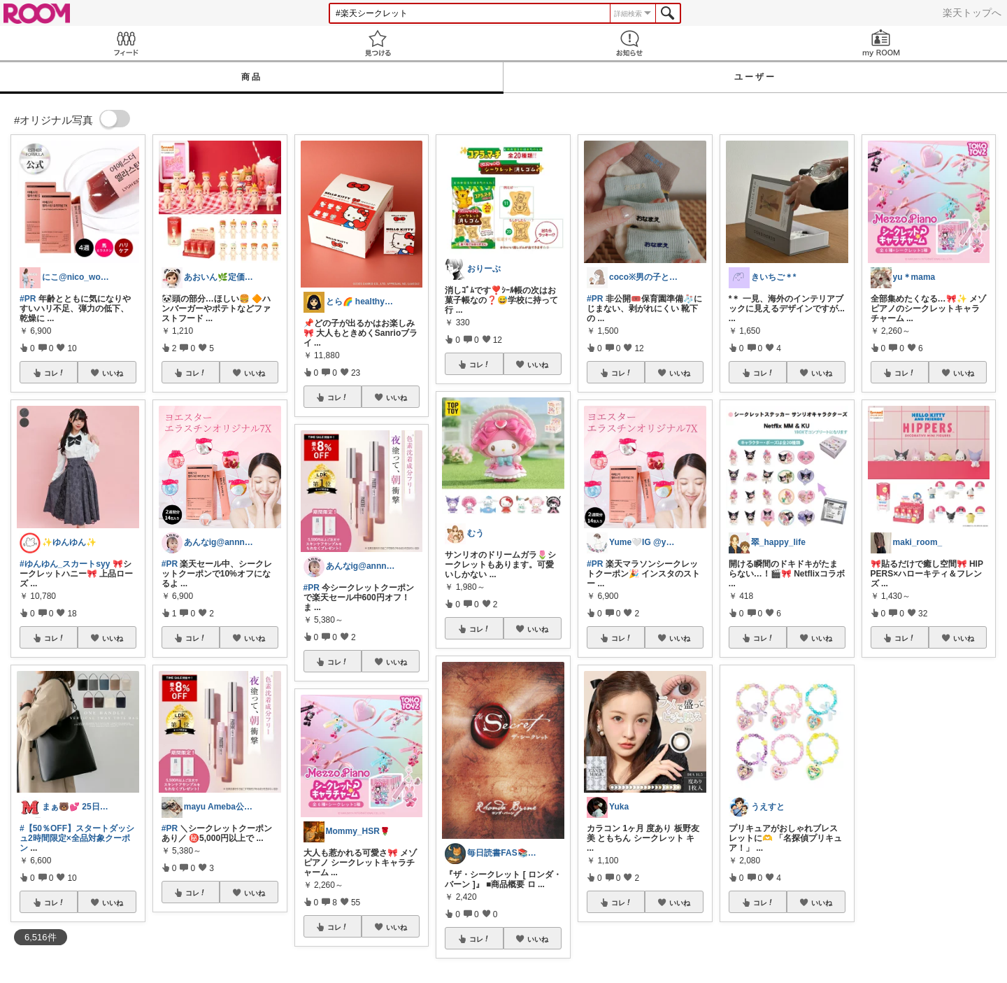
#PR (28, 299)
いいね (112, 372)
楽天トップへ (972, 12)
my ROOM (881, 43)
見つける (377, 43)
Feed (126, 43)
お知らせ (629, 43)
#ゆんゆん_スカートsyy (65, 564)
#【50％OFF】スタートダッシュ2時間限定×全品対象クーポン (77, 838)
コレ (54, 372)
